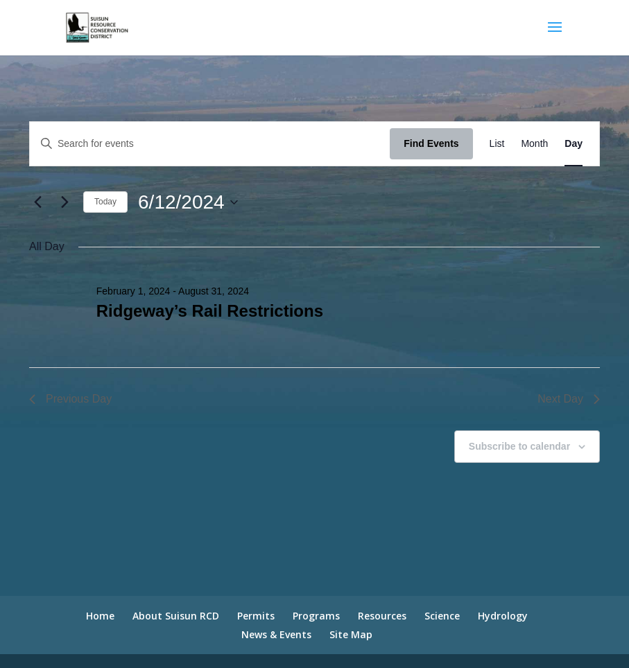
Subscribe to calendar (519, 446)
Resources (382, 615)
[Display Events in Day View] (574, 144)
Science (442, 615)
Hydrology (503, 615)
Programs (316, 615)
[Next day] (64, 202)
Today (105, 201)
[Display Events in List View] (497, 144)
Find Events (431, 143)
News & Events (276, 634)
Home (100, 615)
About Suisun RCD (175, 615)
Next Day (568, 399)
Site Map (350, 634)
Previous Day (70, 399)
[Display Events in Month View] (534, 144)
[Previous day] (37, 202)
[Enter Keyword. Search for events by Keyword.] (210, 144)
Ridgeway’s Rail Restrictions (209, 310)
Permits (256, 615)
